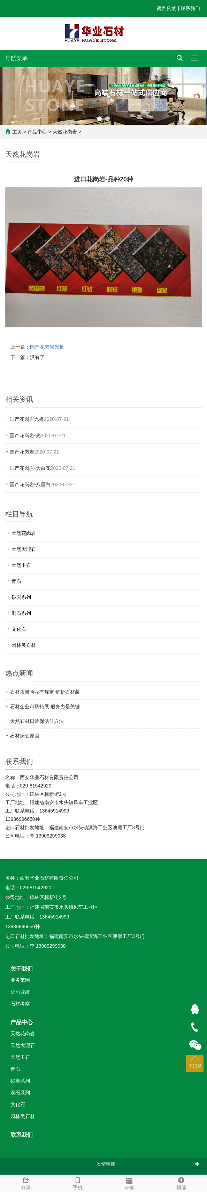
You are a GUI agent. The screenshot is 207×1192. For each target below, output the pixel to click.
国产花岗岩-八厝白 (30, 484)
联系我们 (190, 8)
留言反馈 (166, 8)
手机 (78, 1182)
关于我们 (21, 969)
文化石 (19, 629)
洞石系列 (21, 613)
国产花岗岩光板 (47, 347)
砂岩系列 (21, 597)
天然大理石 (24, 549)
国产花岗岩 (22, 452)
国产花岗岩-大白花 (30, 468)
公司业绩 (20, 992)
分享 (26, 1182)
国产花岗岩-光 (25, 435)
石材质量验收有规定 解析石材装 (45, 692)
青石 (16, 581)
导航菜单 (16, 58)
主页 (17, 131)
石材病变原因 (24, 735)
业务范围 (20, 980)
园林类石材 (24, 645)
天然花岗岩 (65, 131)
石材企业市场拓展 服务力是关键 (45, 706)
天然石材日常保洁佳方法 (37, 721)
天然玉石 (21, 565)
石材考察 (20, 1003)
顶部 (181, 1182)
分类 (129, 1183)
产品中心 (37, 131)
